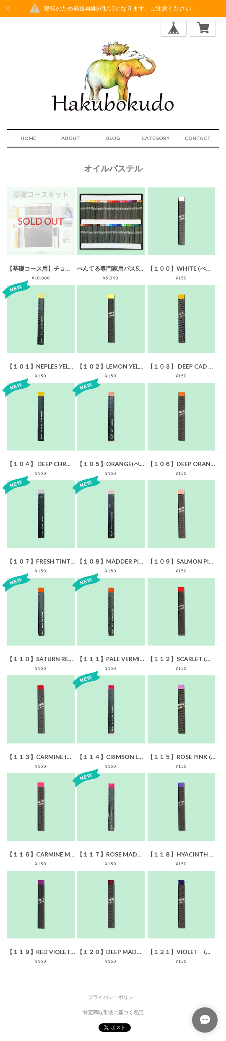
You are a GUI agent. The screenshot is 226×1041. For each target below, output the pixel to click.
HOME (28, 138)
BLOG (113, 138)
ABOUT (70, 138)
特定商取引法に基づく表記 (113, 1012)
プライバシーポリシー (113, 997)
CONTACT (197, 138)
